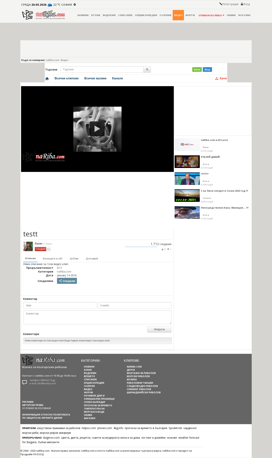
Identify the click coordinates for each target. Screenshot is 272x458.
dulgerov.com (51, 437)
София (66, 4)
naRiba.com (52, 60)
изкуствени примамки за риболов (58, 428)
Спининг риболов (139, 389)
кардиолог (190, 428)
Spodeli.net (175, 428)
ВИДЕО (178, 15)
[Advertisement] (98, 200)
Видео (64, 60)
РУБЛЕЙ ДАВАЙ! (210, 157)
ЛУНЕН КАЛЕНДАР (94, 402)
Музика (132, 379)
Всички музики (95, 78)
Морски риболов (138, 376)
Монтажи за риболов (141, 373)
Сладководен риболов (142, 386)
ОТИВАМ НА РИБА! (211, 15)
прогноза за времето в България (146, 428)
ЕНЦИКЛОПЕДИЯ (146, 15)
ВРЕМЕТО (89, 376)
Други (131, 369)
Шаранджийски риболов (144, 392)
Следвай (40, 249)
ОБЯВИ (231, 15)
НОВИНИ (83, 15)
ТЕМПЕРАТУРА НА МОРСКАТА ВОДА (94, 410)
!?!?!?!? (204, 173)
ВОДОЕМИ (109, 15)
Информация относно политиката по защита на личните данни (46, 416)
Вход (246, 4)
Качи (197, 69)
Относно (30, 258)
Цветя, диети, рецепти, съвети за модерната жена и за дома (100, 437)
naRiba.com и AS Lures (214, 140)
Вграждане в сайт (52, 258)
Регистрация (230, 4)
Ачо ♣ (206, 164)
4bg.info (118, 428)
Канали (117, 78)
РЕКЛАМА (27, 401)
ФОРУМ (190, 15)
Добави (74, 258)
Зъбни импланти (48, 442)
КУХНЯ (95, 15)
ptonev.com (104, 428)
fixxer (43, 243)
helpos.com (89, 428)
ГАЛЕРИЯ (165, 15)
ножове (172, 437)
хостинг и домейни (153, 437)
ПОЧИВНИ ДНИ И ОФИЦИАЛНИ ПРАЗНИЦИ (99, 397)
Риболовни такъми (140, 382)
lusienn (207, 198)
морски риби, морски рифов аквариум (46, 432)
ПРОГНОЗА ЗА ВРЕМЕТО (98, 405)
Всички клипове (67, 78)
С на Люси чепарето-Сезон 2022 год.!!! (224, 190)
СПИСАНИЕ (125, 15)
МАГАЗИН (244, 15)
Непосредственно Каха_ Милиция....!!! (224, 207)
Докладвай (92, 258)
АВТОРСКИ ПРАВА (32, 405)
